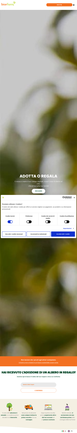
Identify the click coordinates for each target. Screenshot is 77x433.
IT (65, 431)
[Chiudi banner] (74, 197)
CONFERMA (39, 390)
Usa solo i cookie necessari (14, 234)
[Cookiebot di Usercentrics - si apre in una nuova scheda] (64, 197)
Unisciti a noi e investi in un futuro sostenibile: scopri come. (38, 362)
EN (72, 431)
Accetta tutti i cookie (63, 234)
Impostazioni (67, 228)
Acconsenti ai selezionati (38, 234)
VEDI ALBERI (38, 191)
